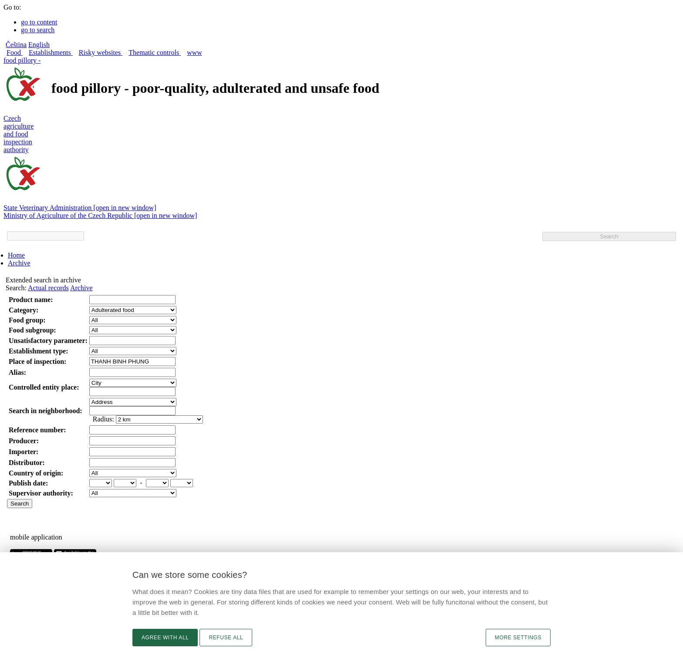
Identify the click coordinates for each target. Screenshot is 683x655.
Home (16, 255)
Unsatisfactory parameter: (48, 340)
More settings (518, 638)
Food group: (27, 320)
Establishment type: (38, 351)
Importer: (23, 451)
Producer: (24, 441)
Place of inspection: (37, 361)
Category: (23, 310)
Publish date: (28, 483)
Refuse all (226, 638)
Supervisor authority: (41, 493)
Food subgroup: (32, 330)
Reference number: (37, 430)
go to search (37, 30)
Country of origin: (36, 473)
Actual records (48, 288)
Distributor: (27, 462)
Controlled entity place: (44, 387)
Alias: (17, 372)
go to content (39, 22)
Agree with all (165, 638)
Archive (19, 263)
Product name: (31, 299)
